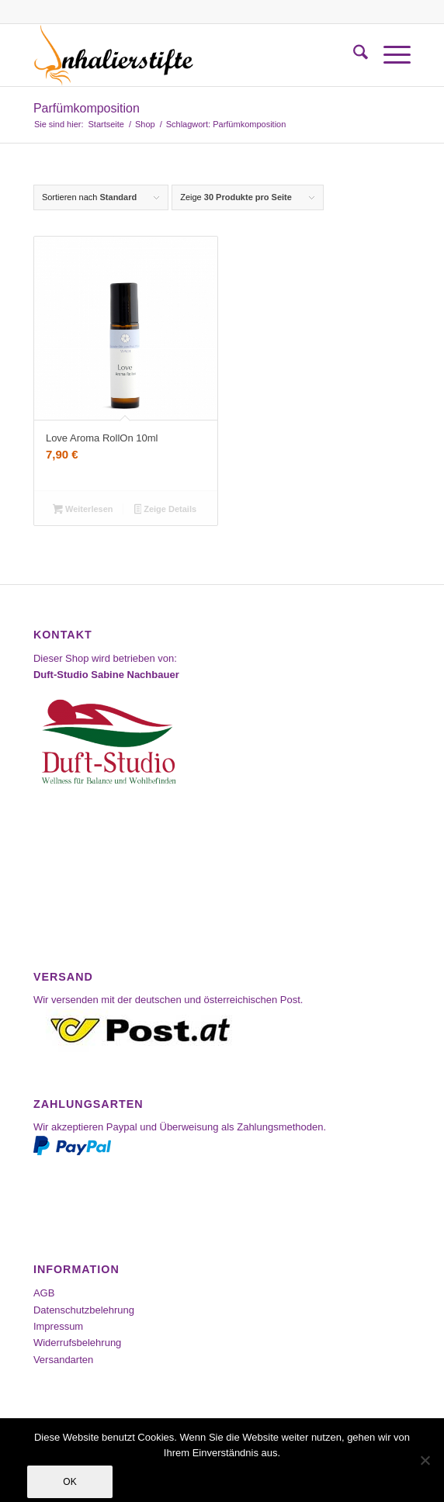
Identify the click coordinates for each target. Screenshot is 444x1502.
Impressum (58, 1326)
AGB (43, 1293)
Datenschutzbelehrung (83, 1310)
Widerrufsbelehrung (77, 1342)
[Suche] (353, 55)
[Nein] (424, 1460)
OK (69, 1481)
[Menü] (389, 55)
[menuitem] (353, 55)
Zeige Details (165, 510)
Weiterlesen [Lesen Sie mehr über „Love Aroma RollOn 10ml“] (83, 510)
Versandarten (63, 1359)
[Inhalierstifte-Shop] (184, 55)
